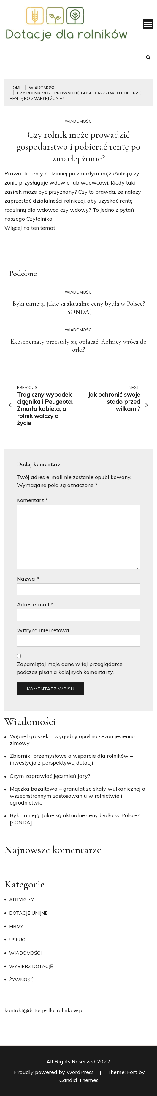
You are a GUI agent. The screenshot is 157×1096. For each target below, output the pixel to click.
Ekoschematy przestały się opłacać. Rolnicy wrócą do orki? (78, 346)
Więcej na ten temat (29, 228)
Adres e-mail (35, 604)
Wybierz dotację (31, 966)
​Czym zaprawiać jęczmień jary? (50, 776)
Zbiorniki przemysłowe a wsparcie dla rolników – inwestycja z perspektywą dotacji (71, 759)
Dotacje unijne (28, 913)
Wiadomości (79, 121)
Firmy (16, 926)
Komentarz (32, 500)
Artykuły (21, 900)
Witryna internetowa (43, 630)
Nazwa (28, 578)
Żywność (21, 980)
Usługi (17, 940)
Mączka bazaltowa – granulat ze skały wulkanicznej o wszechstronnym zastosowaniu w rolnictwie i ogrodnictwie (77, 795)
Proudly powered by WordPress (54, 1072)
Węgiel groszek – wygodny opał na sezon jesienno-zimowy (73, 739)
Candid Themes (79, 1080)
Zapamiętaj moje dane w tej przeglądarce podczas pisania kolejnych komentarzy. (70, 668)
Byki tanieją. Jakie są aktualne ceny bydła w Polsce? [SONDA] (78, 308)
